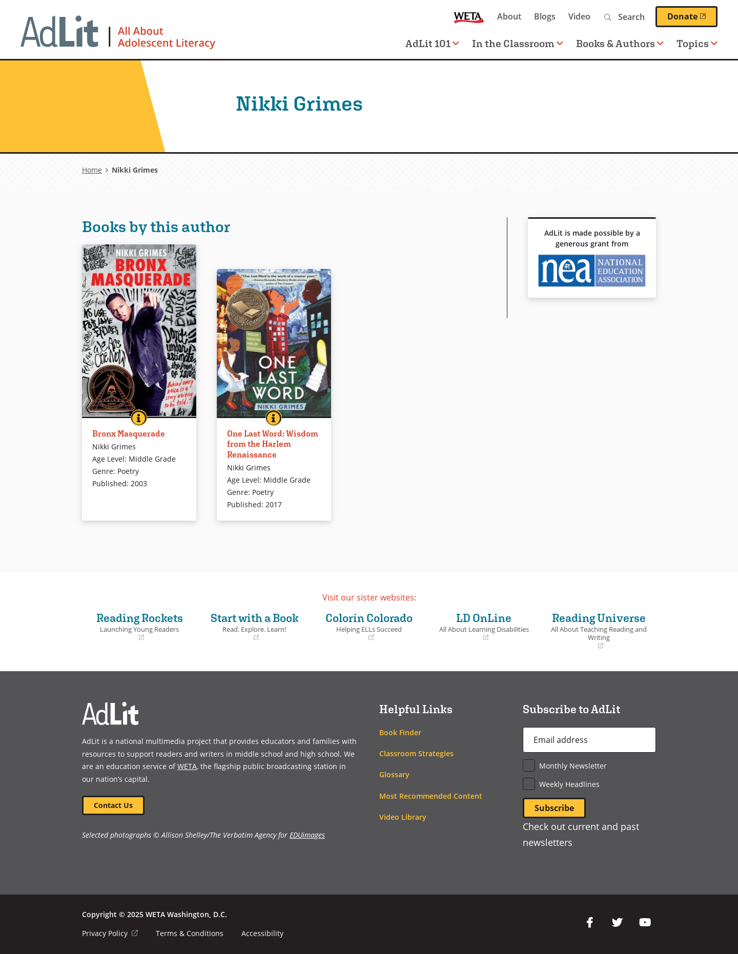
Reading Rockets (139, 626)
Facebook (589, 922)
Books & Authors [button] (620, 43)
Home (92, 170)
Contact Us (113, 805)
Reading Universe (598, 631)
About (509, 16)
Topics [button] (696, 43)
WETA (469, 16)
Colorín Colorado (369, 626)
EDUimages (307, 835)
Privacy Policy (110, 933)
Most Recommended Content (430, 796)
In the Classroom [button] (517, 43)
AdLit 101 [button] (432, 43)
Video (579, 16)
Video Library (402, 817)
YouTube (644, 922)
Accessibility (262, 933)
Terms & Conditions (189, 933)
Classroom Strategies (416, 753)
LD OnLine (484, 626)
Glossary (394, 774)
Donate (692, 16)
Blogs (545, 16)
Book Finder (400, 732)
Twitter (617, 922)
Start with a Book (254, 626)
